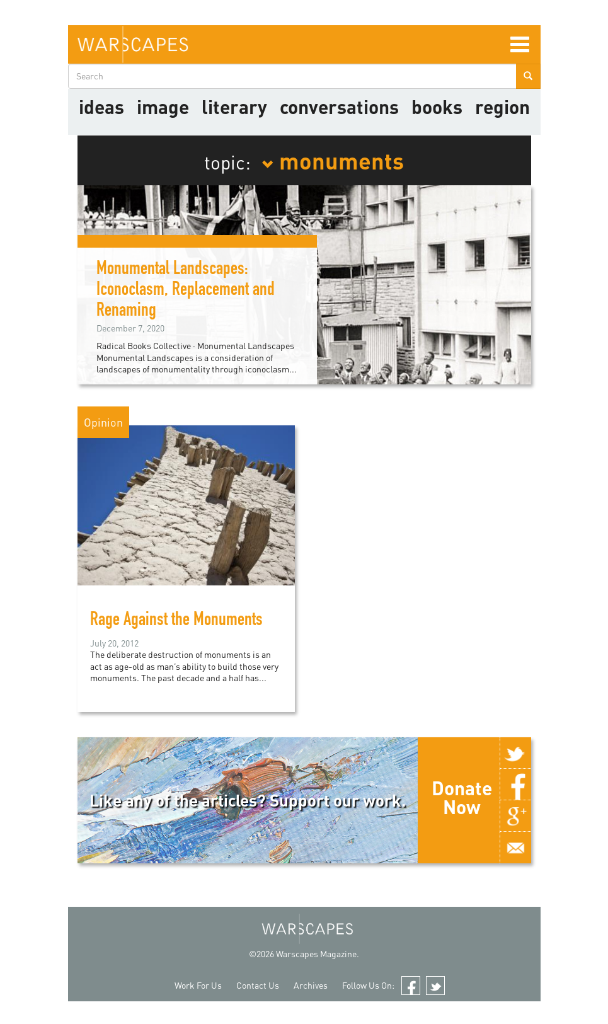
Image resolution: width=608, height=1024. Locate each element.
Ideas (101, 106)
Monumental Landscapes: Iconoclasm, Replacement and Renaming (185, 291)
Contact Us (257, 985)
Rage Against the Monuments (176, 621)
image (163, 106)
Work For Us (198, 985)
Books (436, 106)
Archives (311, 985)
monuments (332, 160)
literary (234, 106)
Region (502, 106)
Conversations (339, 106)
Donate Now (462, 797)
